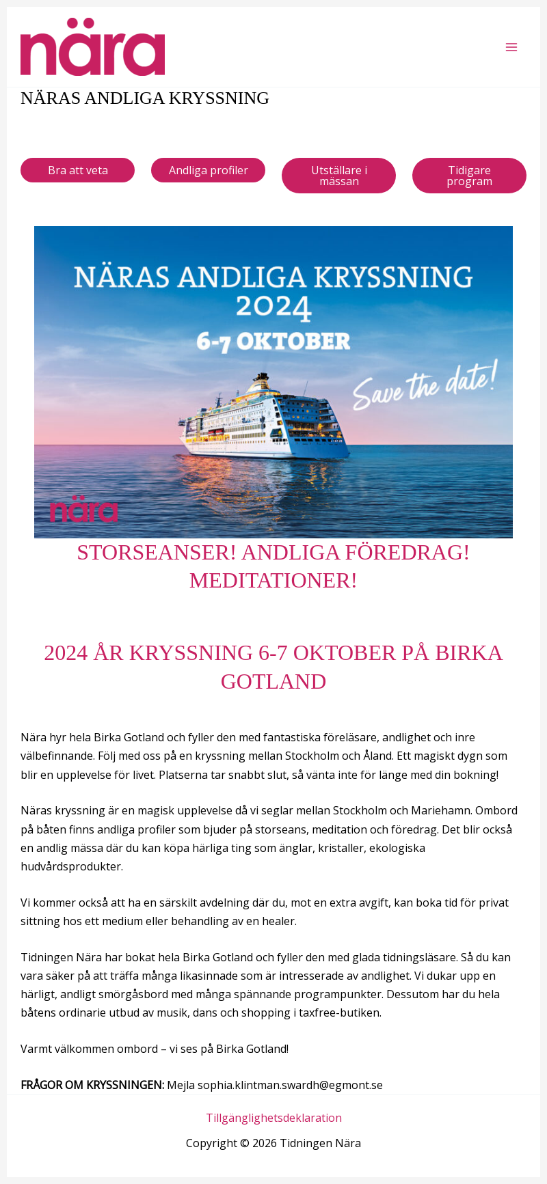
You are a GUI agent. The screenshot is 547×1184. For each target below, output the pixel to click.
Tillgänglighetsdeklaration (274, 1117)
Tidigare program (469, 176)
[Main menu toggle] (511, 47)
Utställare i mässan (339, 176)
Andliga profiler (208, 170)
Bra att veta (78, 170)
